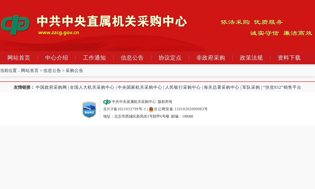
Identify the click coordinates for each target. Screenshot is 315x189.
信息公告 (132, 58)
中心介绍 (56, 58)
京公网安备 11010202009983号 (178, 109)
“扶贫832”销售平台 (282, 87)
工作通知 (94, 58)
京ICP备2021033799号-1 (124, 109)
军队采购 (251, 87)
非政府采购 (210, 58)
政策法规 (251, 58)
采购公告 (74, 70)
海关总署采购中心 (221, 87)
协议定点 (170, 58)
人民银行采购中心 (183, 87)
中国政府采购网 (51, 87)
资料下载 (289, 58)
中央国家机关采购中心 (140, 87)
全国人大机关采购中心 (92, 87)
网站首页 (18, 58)
